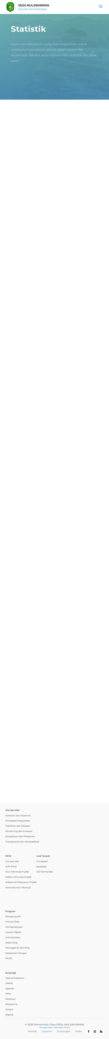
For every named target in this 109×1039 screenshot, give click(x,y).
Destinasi (10, 999)
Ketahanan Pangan (16, 953)
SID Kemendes (44, 871)
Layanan (47, 1031)
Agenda (9, 988)
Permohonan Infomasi (18, 887)
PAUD (8, 958)
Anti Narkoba (12, 937)
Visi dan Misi (12, 861)
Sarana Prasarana (14, 978)
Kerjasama (11, 1004)
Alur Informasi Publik (17, 871)
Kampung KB (13, 916)
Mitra (8, 993)
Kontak (32, 1031)
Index (78, 1031)
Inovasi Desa (12, 921)
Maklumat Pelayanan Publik (20, 882)
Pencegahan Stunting (17, 947)
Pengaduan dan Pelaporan (20, 836)
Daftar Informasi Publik (18, 877)
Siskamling (11, 942)
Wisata (9, 1009)
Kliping (9, 1014)
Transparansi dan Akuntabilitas (22, 841)
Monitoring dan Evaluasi (18, 831)
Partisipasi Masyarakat (17, 820)
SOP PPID (11, 866)
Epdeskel (41, 866)
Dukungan (63, 1031)
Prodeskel (42, 861)
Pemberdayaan (14, 927)
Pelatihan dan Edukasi (17, 825)
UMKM (9, 983)
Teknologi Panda (62, 1027)
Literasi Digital (13, 932)
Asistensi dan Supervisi (18, 815)
